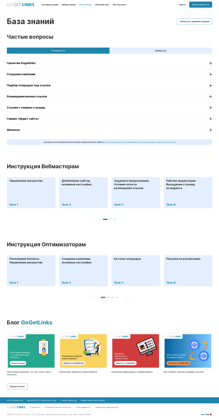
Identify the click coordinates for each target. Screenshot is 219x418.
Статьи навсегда (68, 400)
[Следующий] (125, 219)
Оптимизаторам (50, 5)
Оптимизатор (58, 50)
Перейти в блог (17, 386)
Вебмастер (160, 50)
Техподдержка (83, 407)
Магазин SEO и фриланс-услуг (42, 400)
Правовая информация (106, 407)
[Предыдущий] (93, 219)
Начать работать (200, 4)
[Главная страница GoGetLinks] (20, 4)
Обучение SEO (102, 5)
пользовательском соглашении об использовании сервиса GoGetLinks (140, 142)
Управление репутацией (93, 400)
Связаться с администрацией (194, 21)
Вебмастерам (69, 5)
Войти (182, 5)
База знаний (85, 5)
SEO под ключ (119, 5)
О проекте (35, 407)
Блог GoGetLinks (15, 400)
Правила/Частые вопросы (58, 407)
